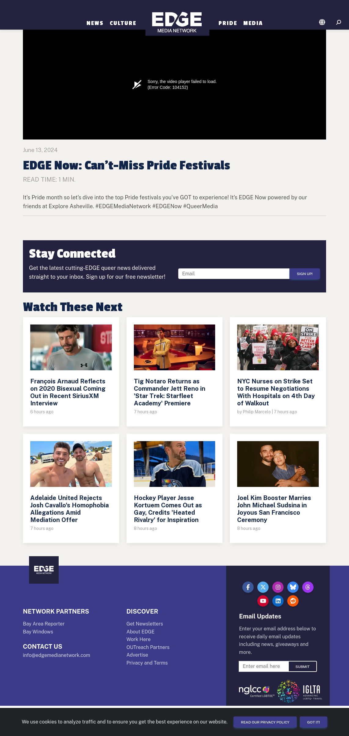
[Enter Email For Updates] (234, 273)
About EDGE (141, 632)
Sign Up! (305, 274)
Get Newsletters (145, 624)
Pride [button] (228, 23)
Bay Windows (38, 632)
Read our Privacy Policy (265, 722)
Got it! (313, 722)
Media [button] (253, 23)
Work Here (139, 639)
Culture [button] (123, 23)
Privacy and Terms (147, 663)
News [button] (95, 23)
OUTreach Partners (148, 647)
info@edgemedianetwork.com (56, 655)
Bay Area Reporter (43, 624)
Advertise (137, 655)
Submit (303, 667)
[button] (322, 22)
